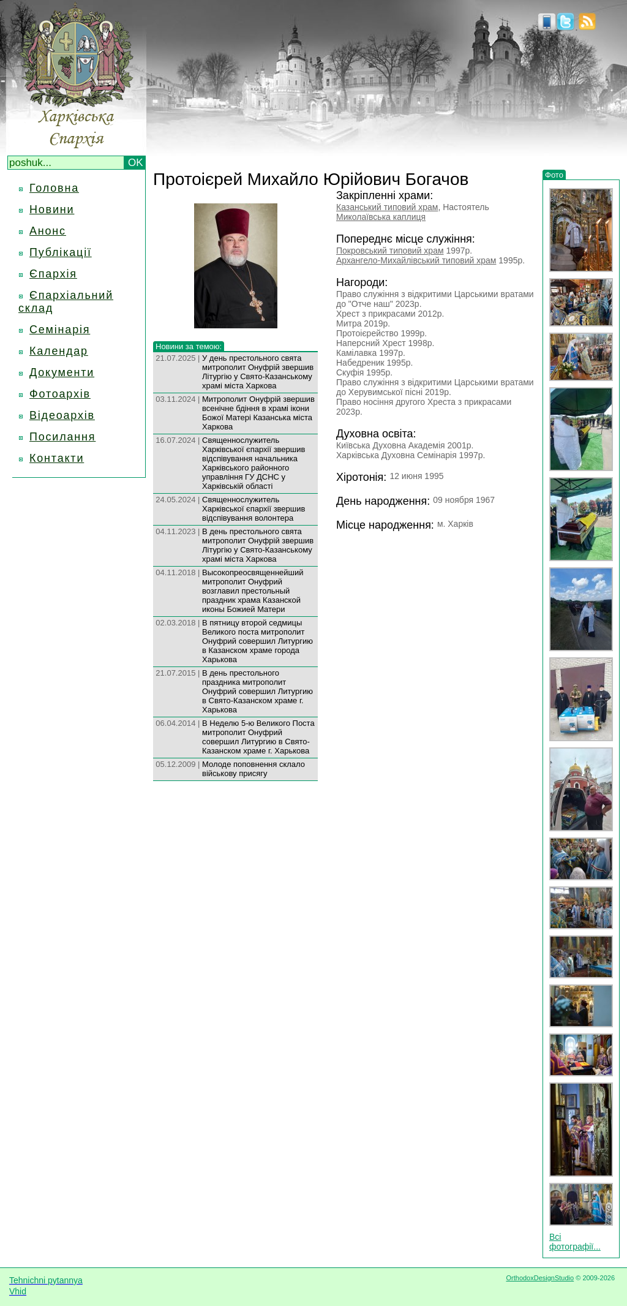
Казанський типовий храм (387, 207)
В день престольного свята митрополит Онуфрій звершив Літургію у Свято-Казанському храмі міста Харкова (258, 545)
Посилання (62, 437)
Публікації (60, 252)
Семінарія (59, 329)
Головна (54, 188)
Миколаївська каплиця (381, 217)
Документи (61, 372)
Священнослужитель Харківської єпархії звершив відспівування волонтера (253, 509)
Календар (58, 351)
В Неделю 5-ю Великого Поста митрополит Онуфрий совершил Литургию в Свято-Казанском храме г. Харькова (258, 737)
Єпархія (53, 274)
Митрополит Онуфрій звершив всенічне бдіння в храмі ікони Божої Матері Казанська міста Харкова (258, 412)
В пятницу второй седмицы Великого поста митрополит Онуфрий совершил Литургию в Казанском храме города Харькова (257, 641)
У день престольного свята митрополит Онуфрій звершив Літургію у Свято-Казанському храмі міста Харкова (258, 371)
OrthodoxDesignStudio (540, 1277)
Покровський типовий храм (390, 250)
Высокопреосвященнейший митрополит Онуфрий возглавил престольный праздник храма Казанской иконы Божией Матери (253, 591)
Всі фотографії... (575, 1241)
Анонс (47, 231)
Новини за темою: (189, 346)
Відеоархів (62, 415)
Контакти (56, 458)
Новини (51, 209)
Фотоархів (60, 394)
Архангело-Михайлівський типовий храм (416, 260)
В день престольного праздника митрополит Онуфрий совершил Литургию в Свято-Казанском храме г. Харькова (257, 691)
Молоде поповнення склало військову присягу (253, 769)
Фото (554, 174)
